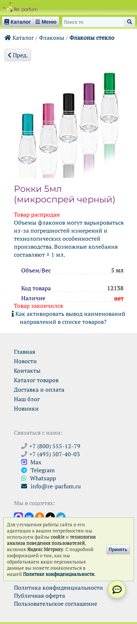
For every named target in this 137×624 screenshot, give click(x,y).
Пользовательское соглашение (55, 604)
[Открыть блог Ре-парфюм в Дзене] (50, 516)
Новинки (26, 408)
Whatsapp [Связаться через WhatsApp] (38, 478)
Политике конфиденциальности (58, 574)
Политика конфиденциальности (58, 588)
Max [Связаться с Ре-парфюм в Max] (31, 462)
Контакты (27, 371)
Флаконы (51, 38)
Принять (118, 549)
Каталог (19, 38)
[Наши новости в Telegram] (60, 516)
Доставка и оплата (39, 389)
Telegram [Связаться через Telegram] (38, 470)
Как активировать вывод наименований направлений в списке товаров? (68, 318)
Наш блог (27, 399)
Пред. (18, 55)
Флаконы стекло (91, 38)
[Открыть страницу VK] (29, 516)
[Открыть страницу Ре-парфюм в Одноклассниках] (39, 516)
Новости (25, 361)
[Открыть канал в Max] (18, 516)
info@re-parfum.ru (51, 486)
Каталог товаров (36, 380)
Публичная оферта (39, 596)
